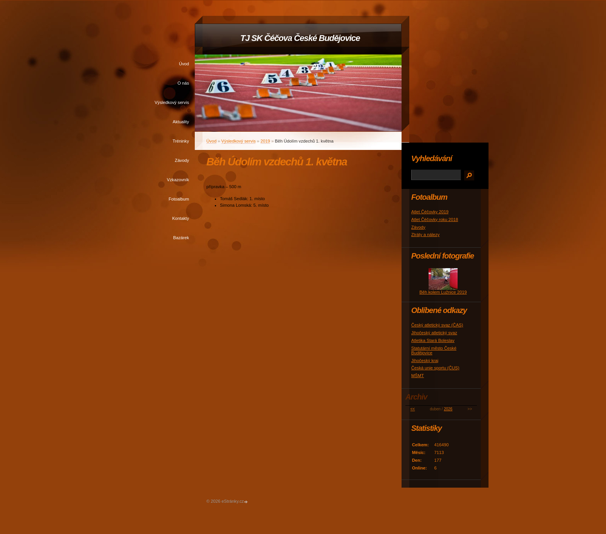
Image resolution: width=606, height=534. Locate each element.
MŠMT (417, 375)
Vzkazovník (178, 179)
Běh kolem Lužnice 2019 (443, 292)
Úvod (184, 63)
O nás (183, 83)
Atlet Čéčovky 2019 (429, 211)
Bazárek (181, 237)
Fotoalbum (179, 199)
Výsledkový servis (172, 102)
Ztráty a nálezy (425, 234)
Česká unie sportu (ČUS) (435, 368)
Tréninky (181, 141)
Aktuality (181, 121)
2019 (265, 141)
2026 (448, 409)
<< (412, 409)
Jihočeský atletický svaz (434, 332)
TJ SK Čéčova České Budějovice (300, 38)
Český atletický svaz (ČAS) (437, 325)
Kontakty (180, 218)
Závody (182, 160)
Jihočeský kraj (424, 360)
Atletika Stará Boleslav (432, 340)
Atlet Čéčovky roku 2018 (434, 219)
